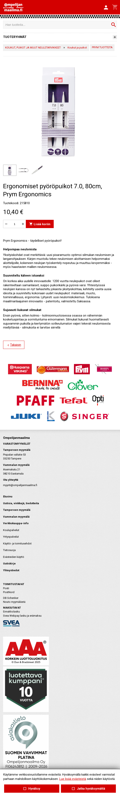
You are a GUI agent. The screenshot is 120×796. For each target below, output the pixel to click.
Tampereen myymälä (16, 509)
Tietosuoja (9, 550)
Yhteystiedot (11, 570)
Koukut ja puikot (77, 47)
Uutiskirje (9, 563)
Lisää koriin (39, 224)
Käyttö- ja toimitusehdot (17, 543)
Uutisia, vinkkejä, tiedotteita (21, 503)
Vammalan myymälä (16, 516)
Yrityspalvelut (11, 536)
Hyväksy (31, 789)
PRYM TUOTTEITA (102, 47)
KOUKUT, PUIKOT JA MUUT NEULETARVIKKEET (33, 47)
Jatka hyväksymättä (88, 789)
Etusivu (7, 496)
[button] (106, 8)
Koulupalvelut (11, 530)
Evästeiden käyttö (13, 556)
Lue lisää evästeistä (72, 779)
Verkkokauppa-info (16, 523)
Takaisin (13, 345)
